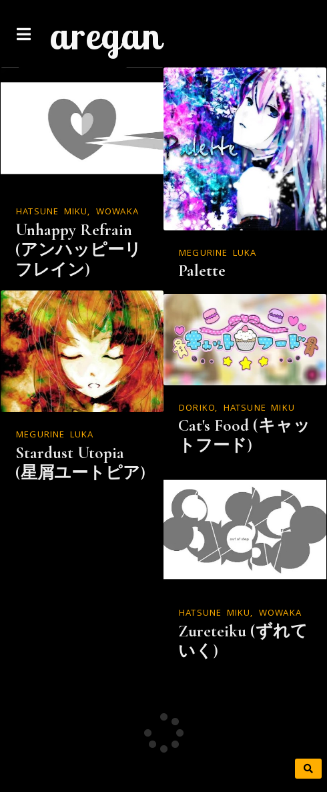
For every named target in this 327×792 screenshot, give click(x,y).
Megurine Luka (218, 253)
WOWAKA (117, 212)
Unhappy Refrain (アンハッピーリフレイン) (78, 250)
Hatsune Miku (51, 212)
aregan (105, 35)
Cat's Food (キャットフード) (244, 435)
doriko (197, 408)
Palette (202, 270)
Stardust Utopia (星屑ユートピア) (80, 463)
